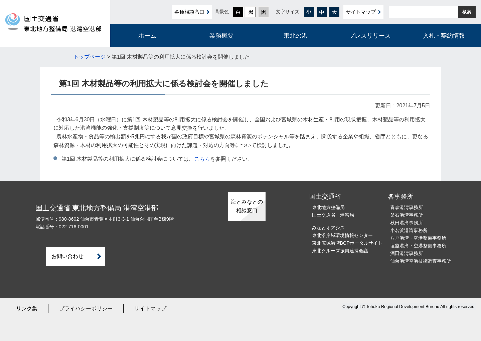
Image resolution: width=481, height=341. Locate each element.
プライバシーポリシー (86, 308)
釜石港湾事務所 (406, 215)
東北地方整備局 (328, 207)
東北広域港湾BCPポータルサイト (347, 243)
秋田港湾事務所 (406, 222)
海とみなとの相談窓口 (247, 206)
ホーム (147, 35)
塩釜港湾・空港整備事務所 (418, 245)
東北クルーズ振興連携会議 (340, 250)
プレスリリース (370, 35)
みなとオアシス (328, 227)
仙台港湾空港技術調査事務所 (420, 261)
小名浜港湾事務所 (409, 230)
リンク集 (26, 308)
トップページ (89, 57)
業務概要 (221, 35)
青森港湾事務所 (406, 207)
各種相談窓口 (189, 12)
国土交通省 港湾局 (333, 215)
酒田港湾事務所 (406, 253)
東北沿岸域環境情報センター (342, 235)
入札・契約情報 (444, 35)
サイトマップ (361, 12)
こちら (202, 159)
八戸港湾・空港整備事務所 (418, 238)
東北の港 (296, 35)
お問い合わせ (67, 256)
